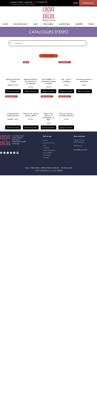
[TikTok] (11, 153)
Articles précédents (48, 56)
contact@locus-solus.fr (80, 149)
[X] (8, 153)
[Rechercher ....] (48, 43)
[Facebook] (1, 153)
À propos (27, 167)
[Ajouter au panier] (13, 91)
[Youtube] (17, 153)
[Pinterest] (14, 153)
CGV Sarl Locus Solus (66, 167)
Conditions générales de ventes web (50, 167)
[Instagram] (4, 153)
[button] (75, 3)
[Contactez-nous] (88, 3)
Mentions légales (35, 167)
